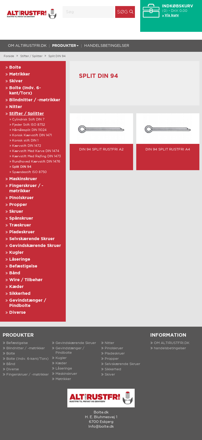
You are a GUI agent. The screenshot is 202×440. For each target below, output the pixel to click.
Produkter (65, 45)
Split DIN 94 (56, 56)
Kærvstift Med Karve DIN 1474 (35, 151)
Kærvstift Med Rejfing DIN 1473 (36, 156)
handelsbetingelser (106, 45)
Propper (18, 205)
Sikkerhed (20, 294)
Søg (122, 12)
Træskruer (20, 225)
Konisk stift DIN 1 (25, 140)
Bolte (15, 67)
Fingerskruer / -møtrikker (27, 374)
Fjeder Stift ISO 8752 (28, 124)
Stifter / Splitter (31, 56)
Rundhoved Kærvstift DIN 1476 (36, 161)
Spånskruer (21, 218)
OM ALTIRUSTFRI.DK (27, 45)
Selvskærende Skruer (32, 239)
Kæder (16, 287)
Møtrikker (19, 74)
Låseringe (19, 259)
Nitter (15, 107)
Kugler (16, 253)
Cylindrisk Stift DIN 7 (28, 119)
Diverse (17, 313)
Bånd (14, 273)
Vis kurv (172, 15)
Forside (9, 56)
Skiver (16, 81)
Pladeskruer (22, 232)
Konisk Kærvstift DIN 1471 (32, 135)
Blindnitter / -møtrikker (34, 100)
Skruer (16, 212)
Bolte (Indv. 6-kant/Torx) (27, 358)
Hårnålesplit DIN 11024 (29, 130)
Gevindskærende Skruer (35, 246)
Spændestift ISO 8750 (29, 172)
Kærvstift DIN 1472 (26, 145)
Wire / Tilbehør (26, 280)
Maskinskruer (23, 179)
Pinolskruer (21, 198)
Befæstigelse (23, 266)
